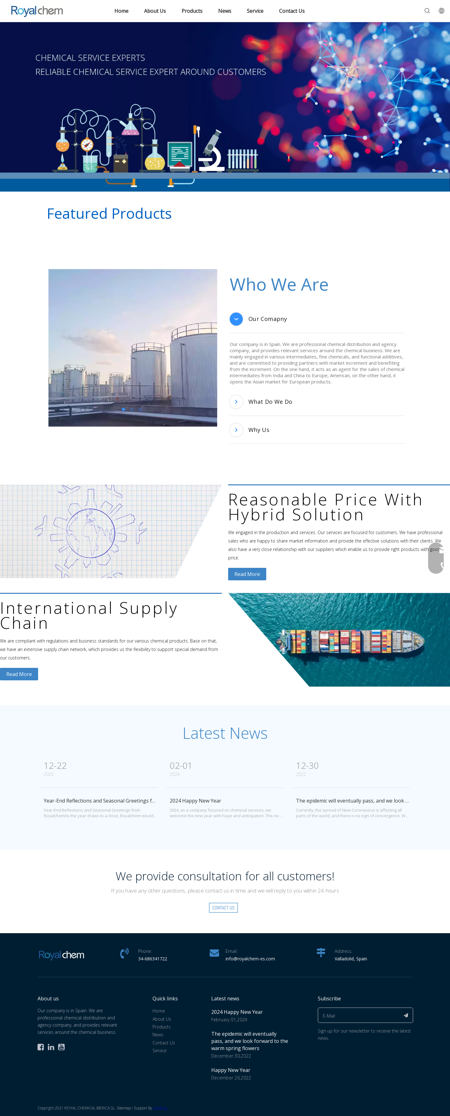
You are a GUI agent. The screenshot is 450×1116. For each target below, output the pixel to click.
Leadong (160, 1108)
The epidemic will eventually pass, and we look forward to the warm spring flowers (249, 1041)
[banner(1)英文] (225, 107)
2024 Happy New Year (195, 800)
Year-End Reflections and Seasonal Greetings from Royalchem (116, 800)
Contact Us (292, 11)
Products (192, 11)
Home (121, 11)
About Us (155, 11)
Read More (247, 574)
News (224, 11)
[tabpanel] (132, 348)
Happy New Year (230, 1070)
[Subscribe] (406, 1015)
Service (255, 11)
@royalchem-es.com (254, 959)
